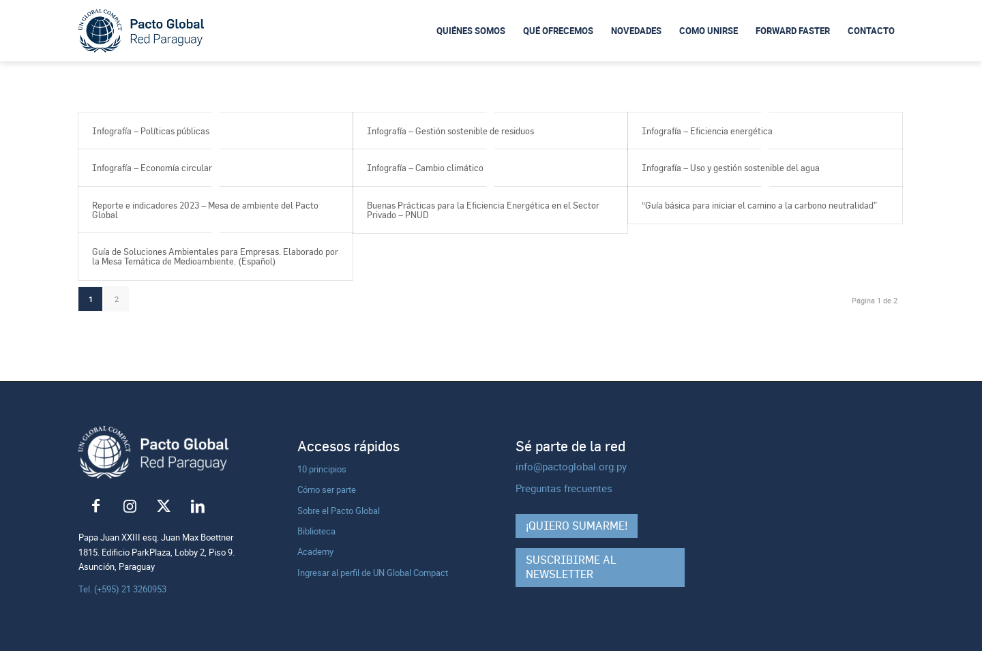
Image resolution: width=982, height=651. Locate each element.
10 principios (321, 469)
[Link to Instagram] (129, 506)
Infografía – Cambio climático (425, 167)
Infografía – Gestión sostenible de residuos (450, 130)
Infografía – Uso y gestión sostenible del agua (731, 167)
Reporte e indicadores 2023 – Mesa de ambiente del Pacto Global (205, 210)
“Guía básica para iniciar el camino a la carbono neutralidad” (759, 205)
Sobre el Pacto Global (338, 510)
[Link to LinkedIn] (197, 506)
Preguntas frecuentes (564, 488)
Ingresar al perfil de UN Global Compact (372, 572)
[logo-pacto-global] (141, 31)
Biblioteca (316, 531)
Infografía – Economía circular (152, 167)
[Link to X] (163, 506)
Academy (315, 551)
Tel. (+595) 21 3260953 (122, 589)
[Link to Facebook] (95, 506)
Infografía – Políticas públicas (150, 130)
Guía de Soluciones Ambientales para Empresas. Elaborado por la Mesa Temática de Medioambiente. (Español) (215, 256)
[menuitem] (471, 30)
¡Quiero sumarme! (576, 525)
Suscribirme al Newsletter (571, 567)
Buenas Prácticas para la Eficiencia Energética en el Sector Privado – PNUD (483, 210)
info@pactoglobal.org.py (571, 466)
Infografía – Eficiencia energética (707, 130)
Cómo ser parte (326, 489)
